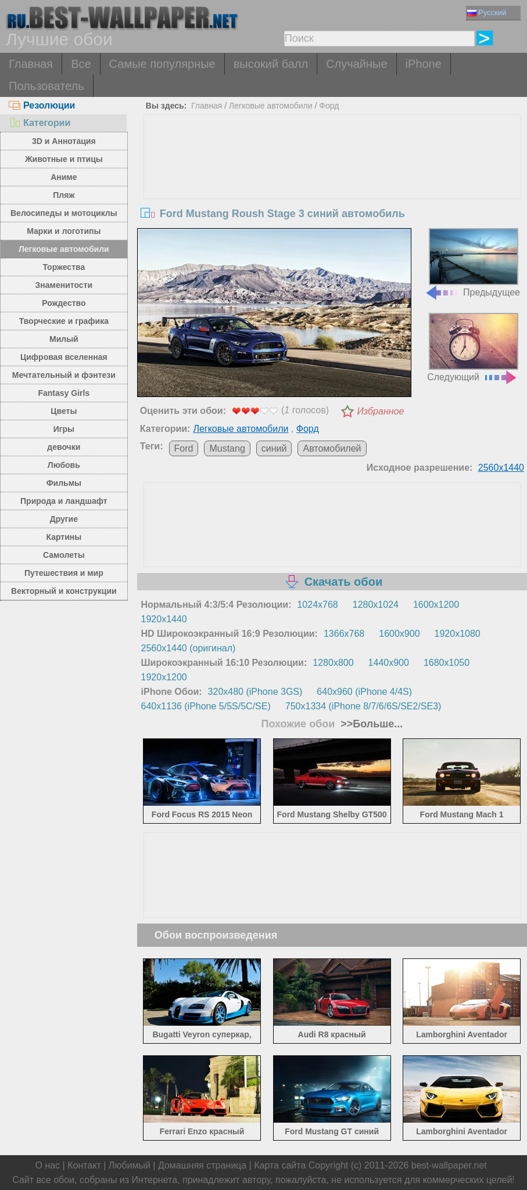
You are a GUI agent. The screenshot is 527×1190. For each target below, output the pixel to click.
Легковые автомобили (64, 249)
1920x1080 (458, 634)
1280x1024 (376, 605)
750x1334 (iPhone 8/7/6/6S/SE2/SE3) (363, 706)
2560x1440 (501, 468)
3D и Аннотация (64, 141)
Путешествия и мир (63, 573)
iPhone (424, 63)
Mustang (227, 448)
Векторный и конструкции (64, 591)
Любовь (64, 465)
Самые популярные (162, 63)
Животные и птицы (64, 159)
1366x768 (344, 634)
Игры (63, 429)
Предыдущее (472, 262)
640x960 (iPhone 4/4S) (364, 692)
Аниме (64, 177)
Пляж (63, 195)
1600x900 (399, 634)
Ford (183, 448)
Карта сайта (280, 1165)
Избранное (380, 411)
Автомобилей (332, 448)
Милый (63, 339)
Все (81, 63)
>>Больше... (370, 724)
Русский (486, 12)
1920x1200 (164, 677)
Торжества (63, 267)
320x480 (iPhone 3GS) (255, 692)
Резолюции (42, 105)
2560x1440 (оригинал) (188, 648)
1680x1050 (446, 663)
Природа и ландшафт (63, 501)
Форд (329, 105)
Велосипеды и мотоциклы (63, 213)
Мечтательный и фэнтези (64, 375)
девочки (63, 447)
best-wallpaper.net (449, 1165)
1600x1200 (436, 605)
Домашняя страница (202, 1165)
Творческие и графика (64, 321)
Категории (39, 123)
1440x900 (388, 663)
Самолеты (64, 555)
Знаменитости (64, 285)
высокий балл (271, 63)
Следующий (472, 347)
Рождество (63, 303)
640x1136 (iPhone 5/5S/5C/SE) (206, 706)
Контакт (84, 1165)
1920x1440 (164, 619)
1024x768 (317, 605)
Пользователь (46, 86)
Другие (64, 519)
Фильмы (63, 483)
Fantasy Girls (63, 393)
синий (274, 448)
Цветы (64, 411)
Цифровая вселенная (63, 357)
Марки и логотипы (64, 231)
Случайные (356, 63)
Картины (63, 537)
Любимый (129, 1165)
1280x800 (333, 663)
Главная (31, 63)
